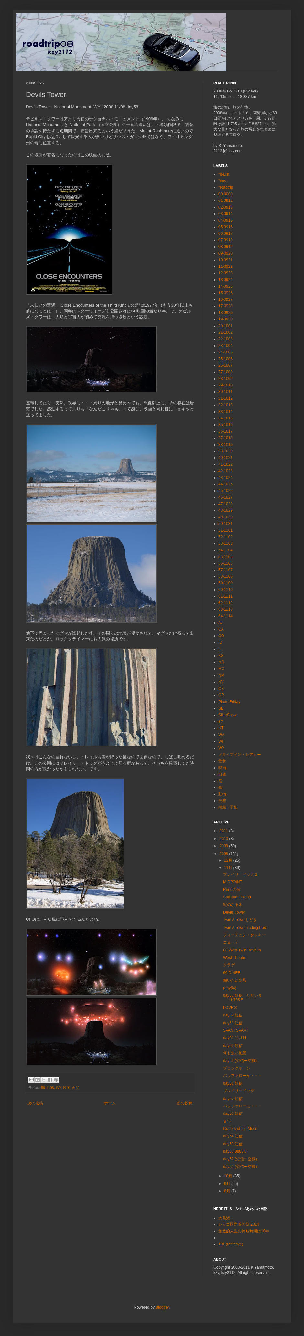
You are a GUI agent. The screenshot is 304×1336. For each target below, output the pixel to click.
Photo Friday (229, 702)
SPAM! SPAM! (235, 1030)
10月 (228, 1176)
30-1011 (225, 391)
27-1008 (225, 372)
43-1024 (225, 477)
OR (221, 695)
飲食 (222, 761)
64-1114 (225, 616)
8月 (227, 1191)
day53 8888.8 (235, 1151)
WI (220, 741)
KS (220, 655)
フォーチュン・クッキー (244, 935)
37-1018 (225, 438)
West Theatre (234, 957)
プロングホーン (236, 1068)
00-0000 (225, 194)
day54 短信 (233, 1136)
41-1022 (225, 464)
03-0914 (225, 214)
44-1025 (225, 484)
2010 (224, 838)
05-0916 (225, 227)
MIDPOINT (232, 882)
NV (221, 682)
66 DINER (232, 973)
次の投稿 (35, 1103)
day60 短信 (233, 1045)
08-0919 (225, 246)
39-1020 (225, 451)
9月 (227, 1183)
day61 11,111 (235, 1038)
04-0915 (225, 220)
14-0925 (225, 286)
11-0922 (225, 266)
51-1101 (225, 530)
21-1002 (225, 332)
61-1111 (225, 596)
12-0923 (225, 273)
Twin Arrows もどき (240, 920)
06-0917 (225, 233)
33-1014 (225, 411)
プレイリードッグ (238, 1091)
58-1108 (47, 1088)
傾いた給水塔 (234, 980)
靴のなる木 (233, 904)
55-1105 (225, 556)
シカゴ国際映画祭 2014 (238, 1224)
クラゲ (229, 965)
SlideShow (227, 715)
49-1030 (225, 517)
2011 (224, 831)
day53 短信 (233, 1144)
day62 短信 (233, 1015)
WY (58, 1088)
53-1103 (225, 543)
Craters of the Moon (240, 1128)
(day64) (229, 988)
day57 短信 (233, 1098)
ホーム (110, 1103)
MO (221, 669)
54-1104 (225, 550)
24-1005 (225, 352)
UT (220, 728)
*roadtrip (225, 187)
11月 (228, 867)
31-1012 (225, 398)
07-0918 (225, 240)
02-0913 (225, 207)
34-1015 (225, 418)
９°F (227, 1121)
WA (221, 735)
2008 (224, 854)
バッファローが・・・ (242, 1075)
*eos (222, 181)
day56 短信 (233, 1113)
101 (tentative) (230, 1244)
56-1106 (225, 563)
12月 (228, 860)
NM (221, 675)
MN (221, 662)
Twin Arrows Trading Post (245, 927)
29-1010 (225, 385)
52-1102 (225, 537)
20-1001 (225, 326)
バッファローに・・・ (242, 1106)
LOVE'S (230, 1007)
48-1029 (225, 510)
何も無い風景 (234, 1053)
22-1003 (225, 339)
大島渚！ (226, 1218)
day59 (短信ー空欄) (240, 1061)
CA (221, 629)
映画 (66, 1088)
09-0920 (225, 253)
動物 (222, 794)
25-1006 (225, 359)
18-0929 (225, 312)
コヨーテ (231, 942)
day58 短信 (233, 1083)
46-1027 (225, 497)
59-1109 (225, 583)
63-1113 (225, 609)
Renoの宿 (231, 889)
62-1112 (225, 603)
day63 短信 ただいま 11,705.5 (242, 997)
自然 (75, 1088)
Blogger (162, 1307)
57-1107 (225, 570)
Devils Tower (234, 912)
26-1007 (225, 365)
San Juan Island (237, 897)
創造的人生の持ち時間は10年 (243, 1231)
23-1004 (225, 345)
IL (220, 649)
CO (221, 636)
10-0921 (225, 260)
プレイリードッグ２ (240, 874)
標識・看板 (228, 807)
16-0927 (225, 299)
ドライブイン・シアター (239, 754)
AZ (220, 622)
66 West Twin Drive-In (242, 950)
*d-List (223, 174)
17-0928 (225, 306)
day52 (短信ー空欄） (241, 1159)
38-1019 (225, 444)
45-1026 (225, 490)
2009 (224, 846)
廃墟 (222, 800)
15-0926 (225, 293)
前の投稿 (184, 1103)
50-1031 (225, 523)
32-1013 (225, 405)
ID (220, 642)
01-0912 (225, 200)
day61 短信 (233, 1023)
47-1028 (225, 504)
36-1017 (225, 431)
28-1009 (225, 378)
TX (220, 721)
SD (221, 708)
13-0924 (225, 279)
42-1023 (225, 471)
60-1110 (225, 589)
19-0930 (225, 319)
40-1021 (225, 457)
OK (221, 688)
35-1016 (225, 424)
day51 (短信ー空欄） (241, 1166)
